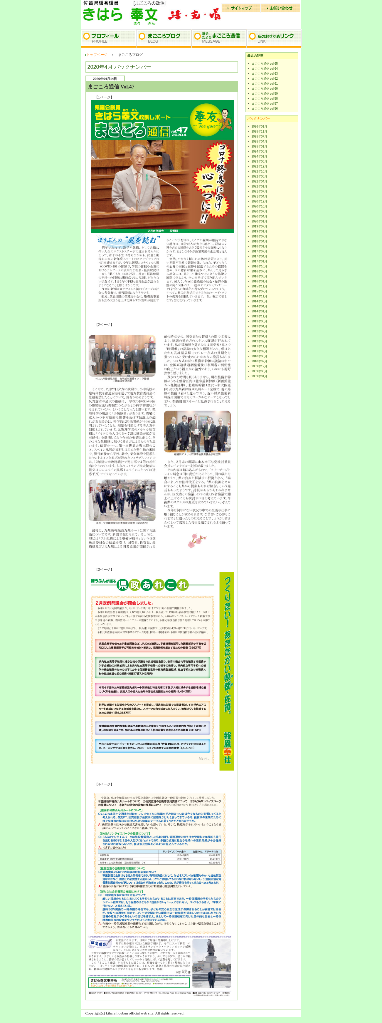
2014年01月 (259, 311)
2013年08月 (259, 321)
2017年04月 (259, 256)
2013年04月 (259, 326)
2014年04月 (259, 306)
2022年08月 (259, 176)
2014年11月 (259, 296)
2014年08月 (259, 301)
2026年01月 (259, 126)
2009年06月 (259, 371)
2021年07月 (259, 191)
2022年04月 (259, 181)
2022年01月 (259, 186)
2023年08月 (259, 161)
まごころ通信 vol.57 (265, 103)
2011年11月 (259, 346)
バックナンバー (258, 118)
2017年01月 (259, 261)
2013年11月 (259, 316)
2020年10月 (259, 206)
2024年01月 (259, 156)
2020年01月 (259, 221)
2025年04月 (259, 141)
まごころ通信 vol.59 (265, 93)
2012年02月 (259, 341)
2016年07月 (259, 271)
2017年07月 (259, 251)
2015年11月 (259, 286)
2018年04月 (259, 241)
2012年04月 (259, 336)
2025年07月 (259, 136)
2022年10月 (259, 171)
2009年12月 (259, 366)
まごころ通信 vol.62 (265, 78)
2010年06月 (259, 356)
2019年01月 (259, 231)
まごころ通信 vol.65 (265, 63)
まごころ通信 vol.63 (265, 73)
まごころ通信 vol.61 (265, 83)
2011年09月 (259, 351)
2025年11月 (259, 131)
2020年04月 (259, 216)
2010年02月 (259, 361)
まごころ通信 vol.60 (265, 88)
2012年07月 (259, 331)
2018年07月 (259, 236)
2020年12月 (259, 201)
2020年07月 (259, 211)
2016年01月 (259, 281)
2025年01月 (259, 146)
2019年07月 (259, 226)
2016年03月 (259, 276)
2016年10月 (259, 266)
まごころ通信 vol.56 (265, 108)
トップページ (96, 55)
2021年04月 (259, 196)
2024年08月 (259, 151)
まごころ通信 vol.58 (265, 98)
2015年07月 (259, 291)
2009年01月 (259, 376)
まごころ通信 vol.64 (265, 68)
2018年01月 (259, 246)
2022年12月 (259, 166)
